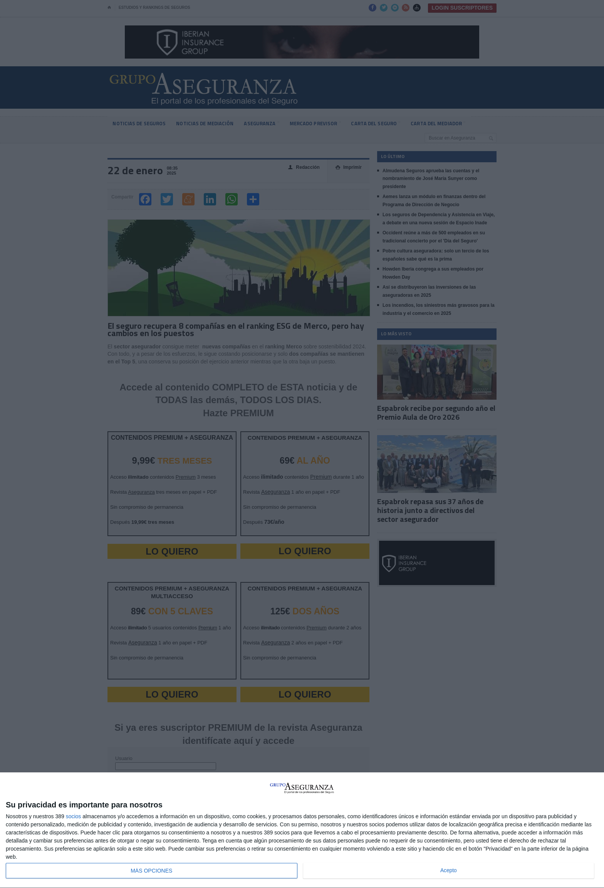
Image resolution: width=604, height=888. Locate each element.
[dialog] (302, 830)
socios (73, 816)
